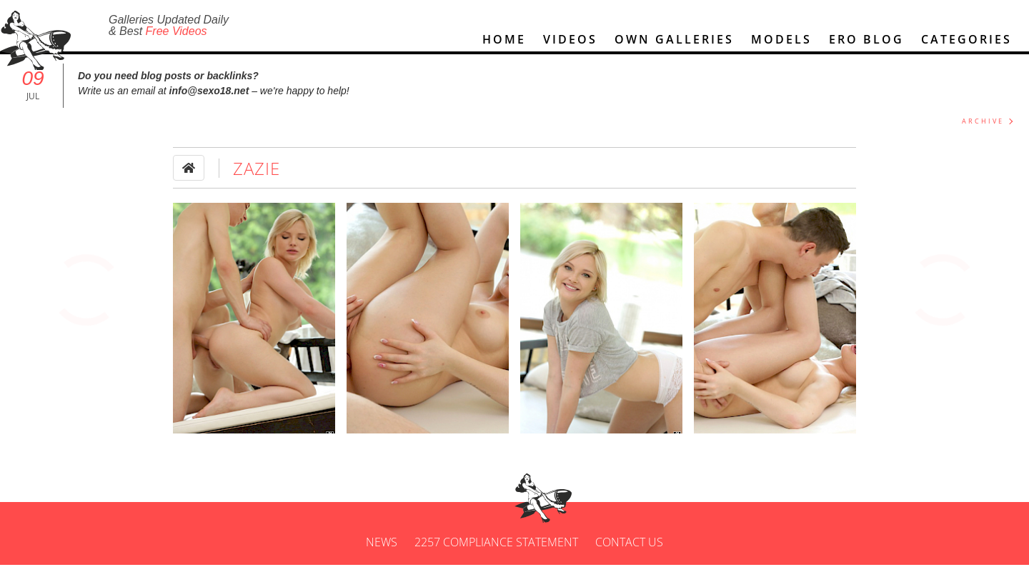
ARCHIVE (983, 133)
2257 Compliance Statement (496, 554)
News (381, 554)
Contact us (629, 554)
